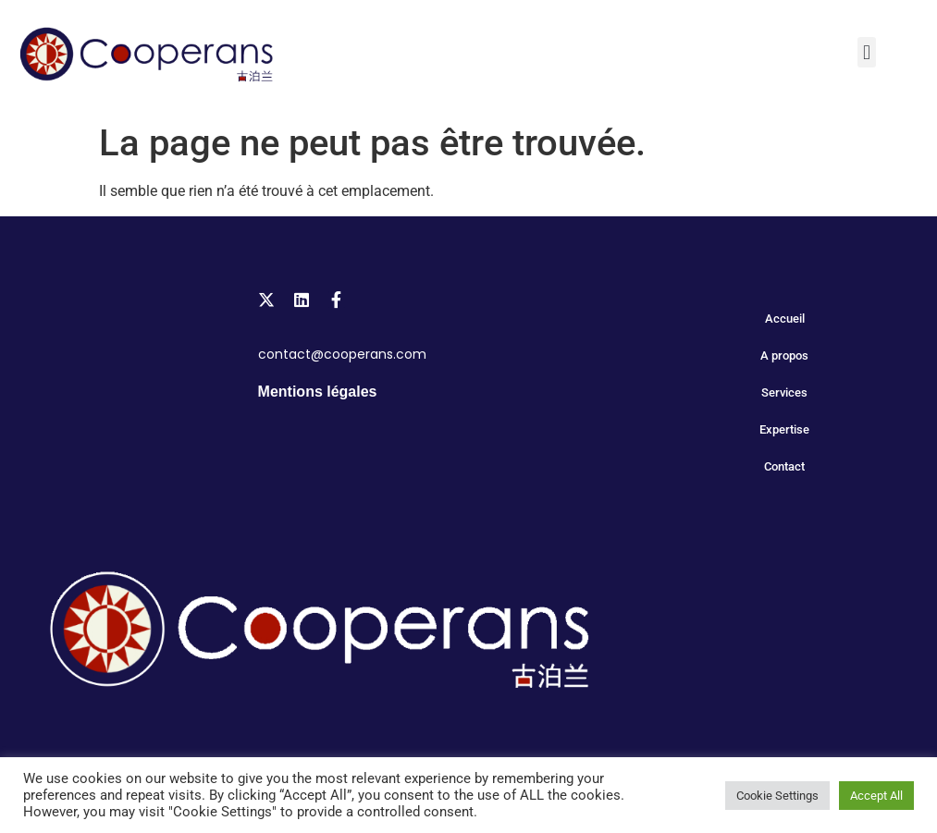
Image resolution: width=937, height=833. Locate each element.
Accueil (785, 318)
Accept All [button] (876, 795)
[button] (866, 52)
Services (784, 392)
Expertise (784, 429)
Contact (784, 466)
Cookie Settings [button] (777, 795)
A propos (784, 355)
